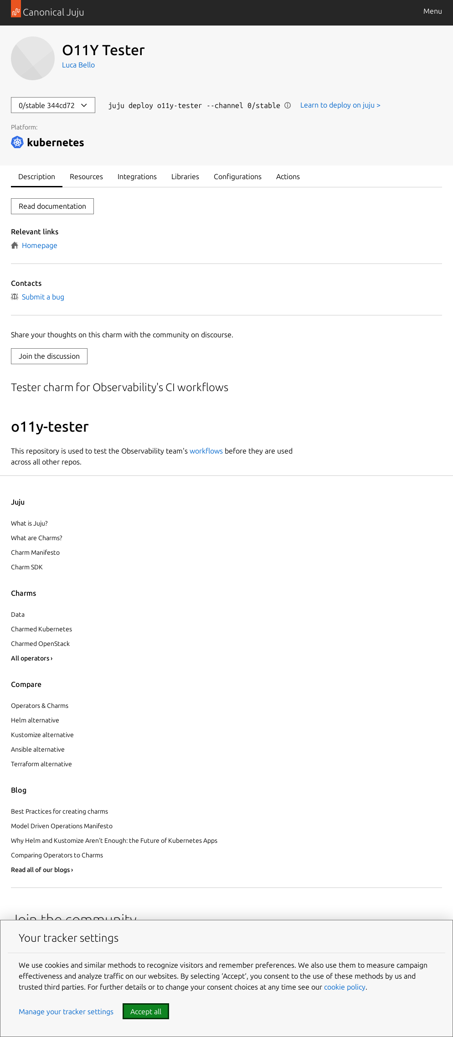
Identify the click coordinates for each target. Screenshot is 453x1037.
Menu (432, 11)
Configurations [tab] (238, 176)
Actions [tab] (288, 176)
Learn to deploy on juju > (340, 105)
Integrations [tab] (137, 176)
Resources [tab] (86, 176)
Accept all (145, 1011)
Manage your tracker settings (66, 1011)
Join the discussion (49, 356)
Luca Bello (78, 65)
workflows (206, 451)
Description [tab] (36, 176)
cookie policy (344, 987)
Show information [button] (287, 105)
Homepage (34, 245)
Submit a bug (37, 297)
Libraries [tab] (185, 176)
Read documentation (52, 206)
